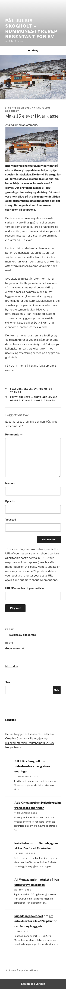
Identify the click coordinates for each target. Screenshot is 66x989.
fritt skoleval (21, 397)
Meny (33, 50)
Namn (10, 483)
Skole (28, 389)
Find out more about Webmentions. (36, 580)
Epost (10, 501)
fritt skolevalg (46, 397)
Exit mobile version (33, 983)
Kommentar (14, 434)
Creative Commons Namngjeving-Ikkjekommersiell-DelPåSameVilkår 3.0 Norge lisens (29, 743)
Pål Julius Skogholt (27, 761)
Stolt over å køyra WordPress (21, 970)
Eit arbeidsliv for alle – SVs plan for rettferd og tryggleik (35, 921)
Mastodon (11, 666)
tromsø (50, 400)
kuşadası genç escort (28, 916)
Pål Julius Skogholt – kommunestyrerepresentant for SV (31, 28)
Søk (7, 682)
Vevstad (10, 519)
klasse (27, 400)
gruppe (15, 400)
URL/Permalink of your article (24, 588)
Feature (16, 389)
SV (35, 389)
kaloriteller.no (23, 843)
